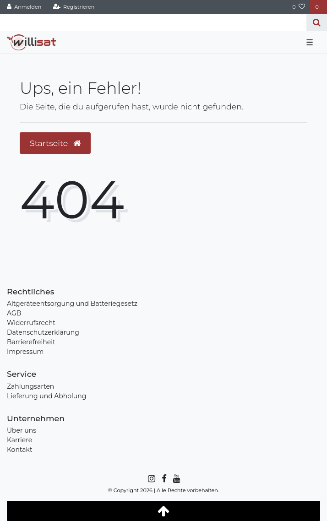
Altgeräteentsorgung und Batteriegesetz (72, 303)
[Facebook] (163, 479)
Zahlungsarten (30, 386)
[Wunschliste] (298, 7)
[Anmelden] (24, 7)
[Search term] (153, 22)
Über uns (21, 430)
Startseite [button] (55, 143)
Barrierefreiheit (31, 342)
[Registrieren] (73, 7)
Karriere (19, 440)
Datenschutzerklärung (43, 332)
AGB (14, 313)
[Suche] (316, 22)
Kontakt (20, 449)
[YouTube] (176, 479)
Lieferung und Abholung (46, 396)
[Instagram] (151, 479)
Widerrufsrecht (31, 323)
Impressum (25, 351)
